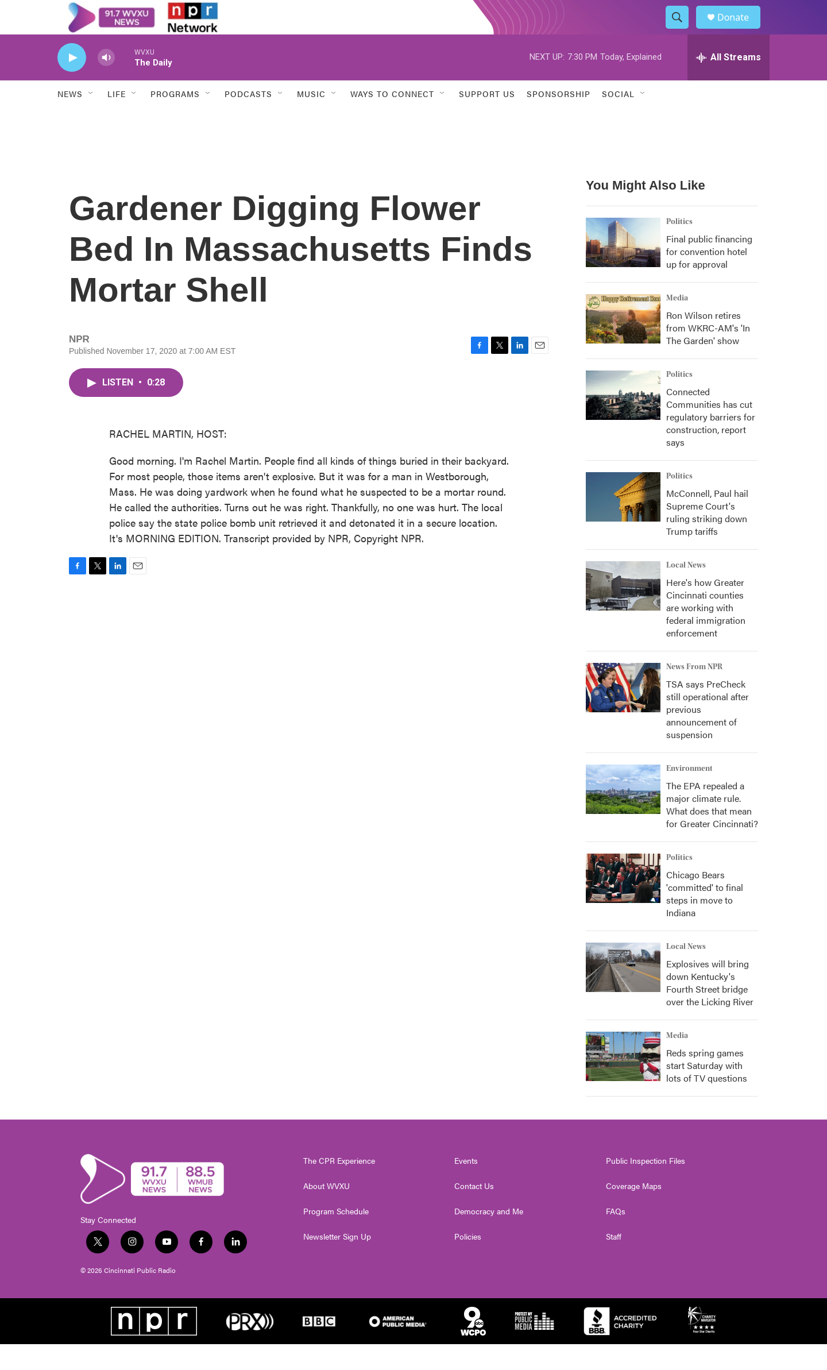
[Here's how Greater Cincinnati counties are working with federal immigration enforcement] (623, 611)
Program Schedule (336, 1237)
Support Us (487, 119)
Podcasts (248, 119)
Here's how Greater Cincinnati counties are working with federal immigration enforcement (705, 633)
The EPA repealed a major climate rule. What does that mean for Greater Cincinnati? (712, 830)
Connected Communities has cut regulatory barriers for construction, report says (710, 442)
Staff (613, 1262)
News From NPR (694, 692)
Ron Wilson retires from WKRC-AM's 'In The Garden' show (708, 353)
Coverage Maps (634, 1212)
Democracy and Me (488, 1237)
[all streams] (728, 83)
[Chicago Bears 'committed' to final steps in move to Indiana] (623, 904)
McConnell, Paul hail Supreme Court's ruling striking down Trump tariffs (707, 538)
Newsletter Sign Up (337, 1262)
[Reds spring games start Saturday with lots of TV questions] (623, 1082)
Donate (740, 30)
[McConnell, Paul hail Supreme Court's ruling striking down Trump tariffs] (623, 522)
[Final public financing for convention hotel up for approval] (623, 268)
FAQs (615, 1237)
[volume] (106, 84)
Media (677, 324)
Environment (689, 794)
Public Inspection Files (645, 1186)
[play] (72, 83)
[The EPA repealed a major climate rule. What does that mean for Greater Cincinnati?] (623, 815)
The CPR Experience (339, 1186)
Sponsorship (558, 119)
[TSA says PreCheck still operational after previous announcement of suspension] (623, 713)
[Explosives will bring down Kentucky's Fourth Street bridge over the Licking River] (623, 993)
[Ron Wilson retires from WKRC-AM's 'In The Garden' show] (623, 344)
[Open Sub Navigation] (91, 119)
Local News (686, 591)
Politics (679, 247)
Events (466, 1186)
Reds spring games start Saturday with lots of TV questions (706, 1091)
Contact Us (474, 1212)
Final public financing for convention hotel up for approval (709, 277)
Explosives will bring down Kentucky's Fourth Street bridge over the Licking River (709, 1008)
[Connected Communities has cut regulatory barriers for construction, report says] (623, 421)
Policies (467, 1262)
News (70, 119)
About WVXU (326, 1212)
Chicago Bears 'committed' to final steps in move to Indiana (704, 919)
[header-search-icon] (682, 30)
